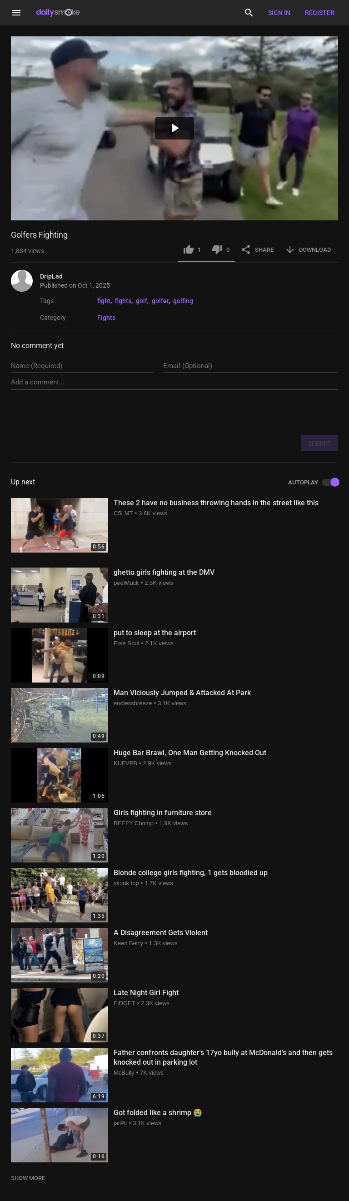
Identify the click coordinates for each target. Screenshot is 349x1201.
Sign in (279, 12)
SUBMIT (319, 443)
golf (141, 300)
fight (103, 300)
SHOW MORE (28, 1178)
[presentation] (269, 411)
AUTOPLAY (313, 482)
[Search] (249, 13)
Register (319, 12)
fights (123, 300)
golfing (183, 300)
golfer (160, 300)
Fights (106, 317)
